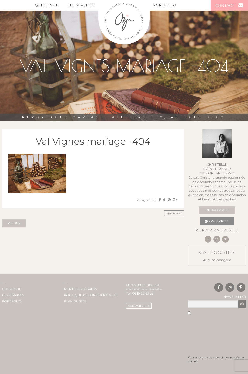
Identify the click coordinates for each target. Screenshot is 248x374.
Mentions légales (80, 289)
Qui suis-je (47, 5)
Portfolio (164, 5)
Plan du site (75, 301)
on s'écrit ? (216, 221)
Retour (14, 223)
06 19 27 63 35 (142, 293)
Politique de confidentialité (91, 295)
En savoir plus (217, 210)
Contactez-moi (138, 305)
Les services (81, 5)
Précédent (174, 213)
